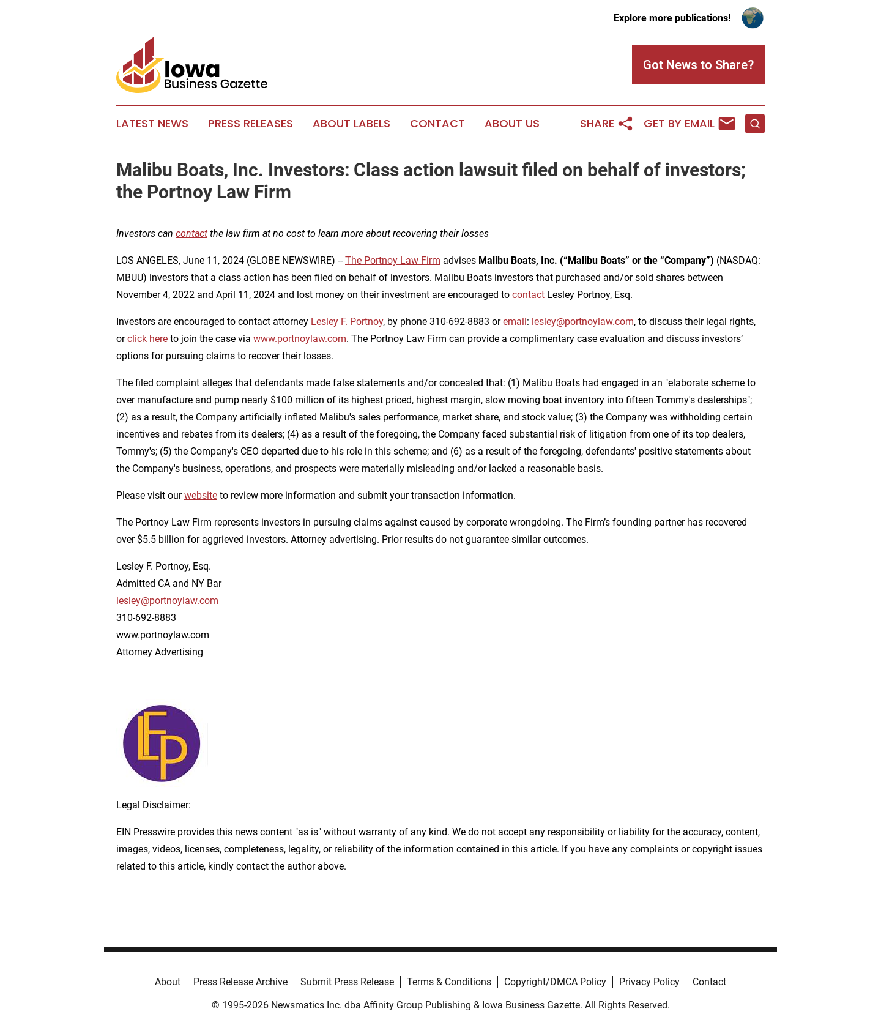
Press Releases (250, 123)
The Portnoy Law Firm (393, 260)
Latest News (152, 123)
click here (147, 339)
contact (528, 294)
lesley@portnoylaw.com (583, 321)
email (515, 321)
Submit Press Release (347, 982)
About (167, 982)
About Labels (351, 123)
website (200, 495)
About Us (512, 123)
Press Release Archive (240, 982)
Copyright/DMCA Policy (555, 982)
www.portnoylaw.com (299, 339)
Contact (437, 123)
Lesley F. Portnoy (347, 321)
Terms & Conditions (449, 982)
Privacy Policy (649, 982)
